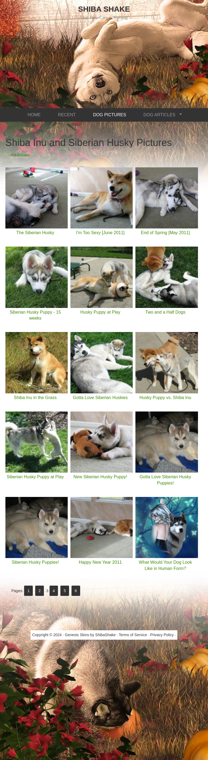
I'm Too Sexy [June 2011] (100, 232)
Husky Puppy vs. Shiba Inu (165, 397)
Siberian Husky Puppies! (35, 562)
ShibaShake (105, 635)
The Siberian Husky (35, 232)
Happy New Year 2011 (100, 562)
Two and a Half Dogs (165, 312)
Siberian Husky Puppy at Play (35, 476)
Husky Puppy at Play (100, 312)
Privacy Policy (162, 635)
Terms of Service (133, 635)
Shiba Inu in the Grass (35, 397)
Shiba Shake (104, 9)
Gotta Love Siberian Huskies (100, 397)
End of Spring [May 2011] (165, 232)
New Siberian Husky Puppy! (100, 476)
